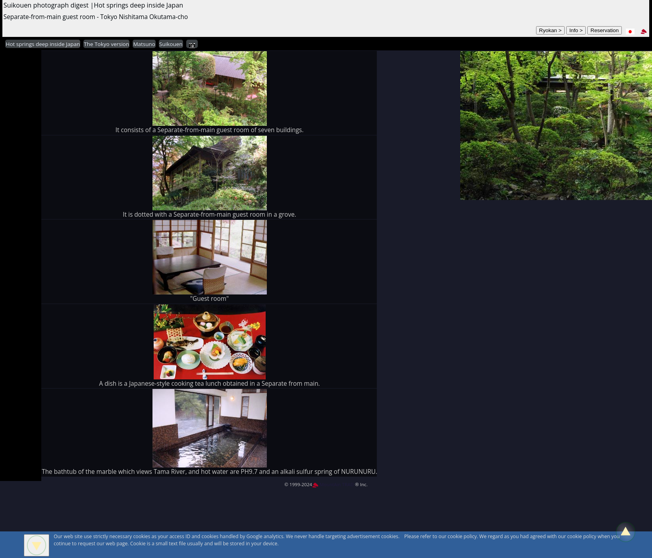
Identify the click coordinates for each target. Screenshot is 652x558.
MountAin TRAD (333, 484)
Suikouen (170, 44)
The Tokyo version (106, 44)
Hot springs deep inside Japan (43, 44)
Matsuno (144, 44)
